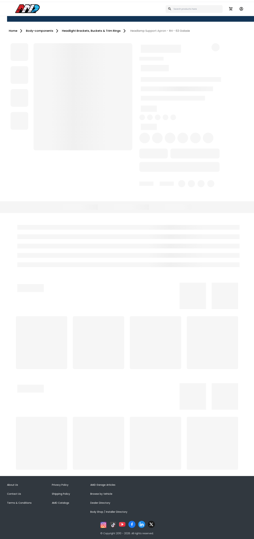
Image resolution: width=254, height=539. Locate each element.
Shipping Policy (61, 494)
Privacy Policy (60, 485)
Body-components (39, 31)
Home (13, 31)
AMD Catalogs (60, 503)
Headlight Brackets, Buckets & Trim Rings (91, 31)
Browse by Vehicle (101, 494)
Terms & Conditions (19, 503)
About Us (12, 485)
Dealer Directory (100, 503)
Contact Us (14, 494)
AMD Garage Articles (102, 485)
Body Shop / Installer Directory (108, 512)
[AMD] (27, 8)
